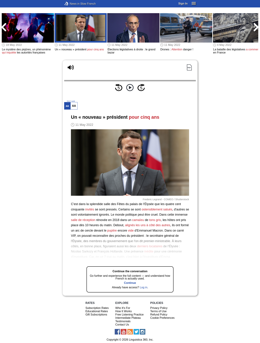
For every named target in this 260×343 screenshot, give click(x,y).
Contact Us (122, 324)
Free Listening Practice (129, 314)
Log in (143, 287)
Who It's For (122, 307)
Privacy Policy (159, 307)
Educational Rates (96, 311)
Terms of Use (158, 311)
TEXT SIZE (71, 101)
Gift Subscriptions (96, 314)
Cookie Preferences (162, 317)
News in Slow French (71, 3)
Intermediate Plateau (128, 317)
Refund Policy (158, 314)
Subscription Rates (97, 307)
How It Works (123, 311)
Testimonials (123, 321)
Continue (130, 282)
